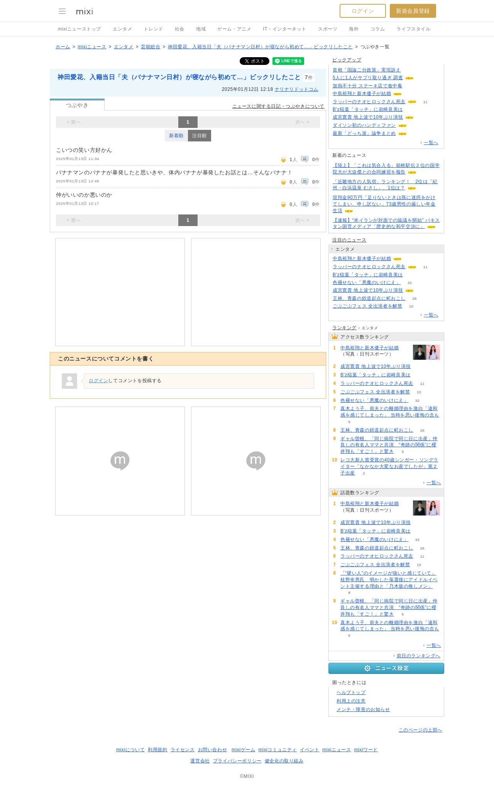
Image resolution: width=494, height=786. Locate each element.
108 (416, 133)
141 (423, 78)
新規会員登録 (413, 11)
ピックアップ (347, 60)
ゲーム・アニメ (234, 29)
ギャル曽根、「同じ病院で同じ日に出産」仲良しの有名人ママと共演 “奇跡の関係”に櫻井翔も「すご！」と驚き (389, 445)
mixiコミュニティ (278, 749)
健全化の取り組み (284, 761)
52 (411, 275)
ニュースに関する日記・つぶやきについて (278, 106)
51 (411, 109)
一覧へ (431, 142)
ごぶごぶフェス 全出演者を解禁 (367, 306)
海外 (354, 29)
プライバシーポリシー (237, 761)
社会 (179, 29)
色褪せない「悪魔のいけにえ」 (367, 282)
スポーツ (327, 29)
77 (411, 86)
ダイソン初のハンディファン (364, 125)
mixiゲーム (243, 749)
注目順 (199, 135)
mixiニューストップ (79, 29)
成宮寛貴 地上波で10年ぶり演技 (368, 117)
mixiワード (366, 749)
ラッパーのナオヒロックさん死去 (369, 101)
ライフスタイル (413, 29)
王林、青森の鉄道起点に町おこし (369, 298)
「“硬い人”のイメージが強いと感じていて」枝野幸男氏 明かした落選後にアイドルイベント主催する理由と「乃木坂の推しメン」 (389, 579)
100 (416, 125)
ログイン (363, 11)
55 (423, 117)
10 (411, 306)
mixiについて (130, 749)
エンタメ (122, 29)
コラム (377, 29)
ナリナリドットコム (296, 89)
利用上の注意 (351, 701)
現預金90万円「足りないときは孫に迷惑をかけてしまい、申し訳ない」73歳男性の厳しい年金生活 (384, 204)
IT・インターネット (284, 29)
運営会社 (200, 761)
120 (411, 94)
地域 (201, 29)
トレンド (153, 29)
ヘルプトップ (351, 692)
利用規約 (157, 749)
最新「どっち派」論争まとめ (364, 133)
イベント (309, 749)
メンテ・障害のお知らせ (363, 709)
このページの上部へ (420, 730)
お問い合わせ (212, 749)
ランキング (344, 327)
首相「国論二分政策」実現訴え (367, 70)
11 (425, 102)
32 (410, 283)
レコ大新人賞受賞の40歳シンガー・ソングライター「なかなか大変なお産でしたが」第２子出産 (389, 466)
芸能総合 (150, 46)
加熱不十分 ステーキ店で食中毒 (367, 85)
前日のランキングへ (418, 655)
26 (414, 298)
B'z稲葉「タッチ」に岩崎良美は (368, 109)
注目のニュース (349, 240)
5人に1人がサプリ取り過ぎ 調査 (368, 77)
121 (409, 70)
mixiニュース (92, 46)
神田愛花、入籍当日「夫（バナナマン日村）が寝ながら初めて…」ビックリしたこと (260, 46)
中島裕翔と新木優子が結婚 (362, 93)
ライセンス (183, 749)
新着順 (176, 135)
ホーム (63, 46)
